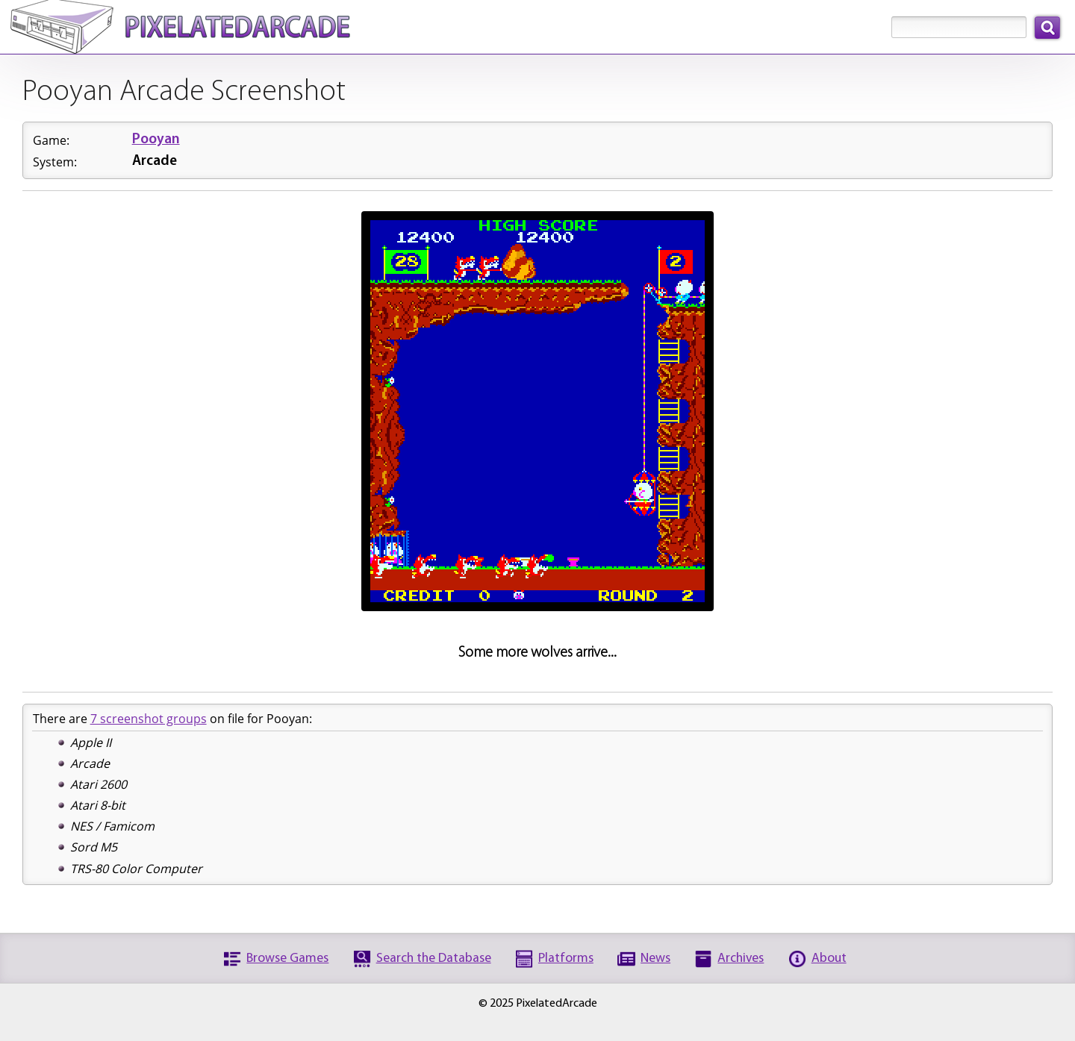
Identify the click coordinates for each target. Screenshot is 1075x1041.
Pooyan (156, 140)
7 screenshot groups (148, 718)
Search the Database (433, 958)
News (655, 958)
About (829, 958)
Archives (740, 958)
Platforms (565, 958)
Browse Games (287, 958)
